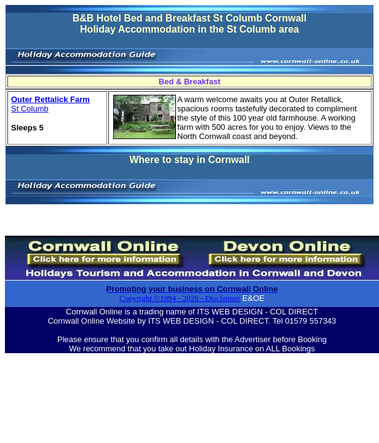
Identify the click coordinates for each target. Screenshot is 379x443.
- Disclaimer (220, 298)
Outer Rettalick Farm (50, 99)
